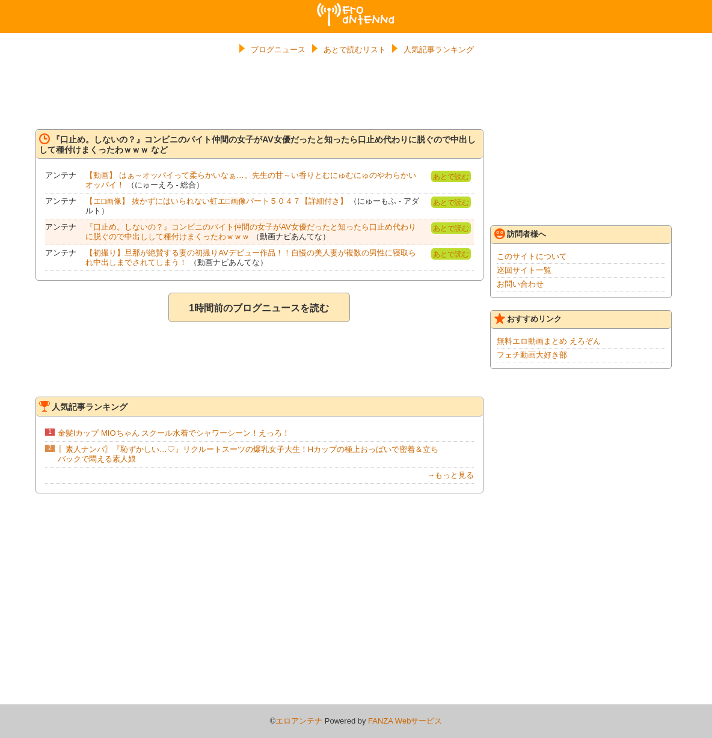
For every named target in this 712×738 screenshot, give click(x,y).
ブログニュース (278, 49)
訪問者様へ (520, 233)
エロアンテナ (356, 8)
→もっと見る (450, 475)
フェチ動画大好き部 (532, 354)
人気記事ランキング (439, 49)
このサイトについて (532, 256)
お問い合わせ (520, 283)
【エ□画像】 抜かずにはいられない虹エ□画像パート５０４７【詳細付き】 (216, 201)
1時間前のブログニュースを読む (259, 308)
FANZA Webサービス (405, 720)
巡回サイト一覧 (524, 270)
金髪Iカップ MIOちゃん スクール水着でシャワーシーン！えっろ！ (174, 433)
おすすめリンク (528, 318)
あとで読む (451, 176)
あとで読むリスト (355, 49)
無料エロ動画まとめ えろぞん (549, 341)
